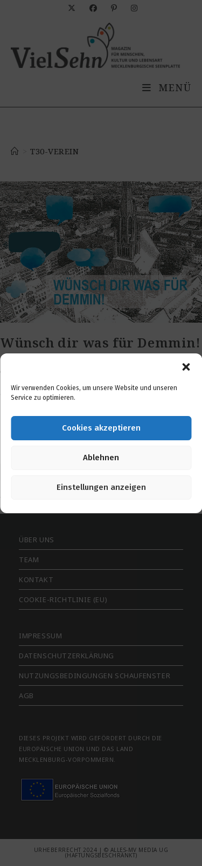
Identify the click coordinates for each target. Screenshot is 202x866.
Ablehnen (101, 457)
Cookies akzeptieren (101, 428)
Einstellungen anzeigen (101, 487)
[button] (185, 367)
